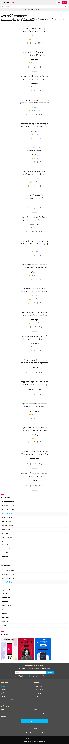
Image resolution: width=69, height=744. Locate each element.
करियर (36, 696)
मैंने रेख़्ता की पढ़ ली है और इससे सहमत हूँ (29, 676)
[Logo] (7, 2)
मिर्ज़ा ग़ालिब (34, 36)
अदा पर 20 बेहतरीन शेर (7, 513)
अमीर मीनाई (34, 248)
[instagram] (38, 732)
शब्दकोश (33, 9)
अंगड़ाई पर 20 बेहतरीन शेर (8, 506)
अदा (34, 39)
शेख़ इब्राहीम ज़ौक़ (34, 367)
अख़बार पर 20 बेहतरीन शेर (8, 510)
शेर (29, 9)
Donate (58, 2)
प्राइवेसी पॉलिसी (27, 738)
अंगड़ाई (34, 323)
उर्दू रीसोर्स (3, 696)
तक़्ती (2, 693)
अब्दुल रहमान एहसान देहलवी (34, 389)
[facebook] (26, 732)
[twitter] (30, 732)
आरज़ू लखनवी (34, 83)
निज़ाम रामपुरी (34, 60)
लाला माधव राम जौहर (34, 411)
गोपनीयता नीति (26, 676)
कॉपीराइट (42, 738)
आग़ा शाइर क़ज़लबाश (34, 131)
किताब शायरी (5, 545)
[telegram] (42, 732)
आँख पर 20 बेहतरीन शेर (7, 517)
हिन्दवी (2, 709)
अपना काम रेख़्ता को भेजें (7, 700)
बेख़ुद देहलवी (34, 480)
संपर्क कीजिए (37, 693)
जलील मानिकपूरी (34, 155)
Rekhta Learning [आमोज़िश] (39, 713)
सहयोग (3, 686)
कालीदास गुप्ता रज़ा (34, 343)
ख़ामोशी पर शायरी (6, 549)
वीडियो (37, 9)
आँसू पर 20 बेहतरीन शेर (7, 521)
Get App (64, 2)
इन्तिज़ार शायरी (5, 533)
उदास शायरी (4, 541)
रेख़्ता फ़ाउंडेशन (38, 686)
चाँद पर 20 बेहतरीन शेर (7, 553)
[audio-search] (66, 6)
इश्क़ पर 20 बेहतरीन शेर (7, 537)
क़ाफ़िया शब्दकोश (5, 689)
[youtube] (34, 732)
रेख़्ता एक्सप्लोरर (38, 700)
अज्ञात (34, 202)
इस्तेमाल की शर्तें (35, 738)
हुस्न (37, 438)
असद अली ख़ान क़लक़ (34, 224)
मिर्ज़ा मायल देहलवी (34, 459)
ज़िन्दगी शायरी (5, 557)
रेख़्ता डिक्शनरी (4, 713)
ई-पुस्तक (42, 9)
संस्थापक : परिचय (38, 689)
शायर (25, 9)
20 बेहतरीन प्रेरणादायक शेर (8, 502)
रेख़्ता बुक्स (3, 716)
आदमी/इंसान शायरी (6, 529)
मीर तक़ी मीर (34, 296)
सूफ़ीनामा (36, 709)
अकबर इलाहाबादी (34, 107)
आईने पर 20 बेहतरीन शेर (7, 525)
